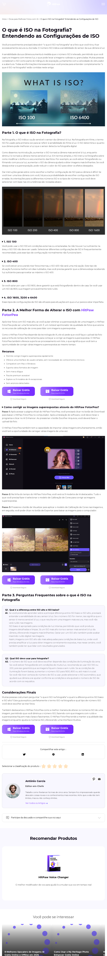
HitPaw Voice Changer (53, 867)
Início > (5, 19)
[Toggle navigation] (103, 4)
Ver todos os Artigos (36, 803)
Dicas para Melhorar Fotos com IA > (24, 19)
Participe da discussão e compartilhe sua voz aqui (36, 817)
